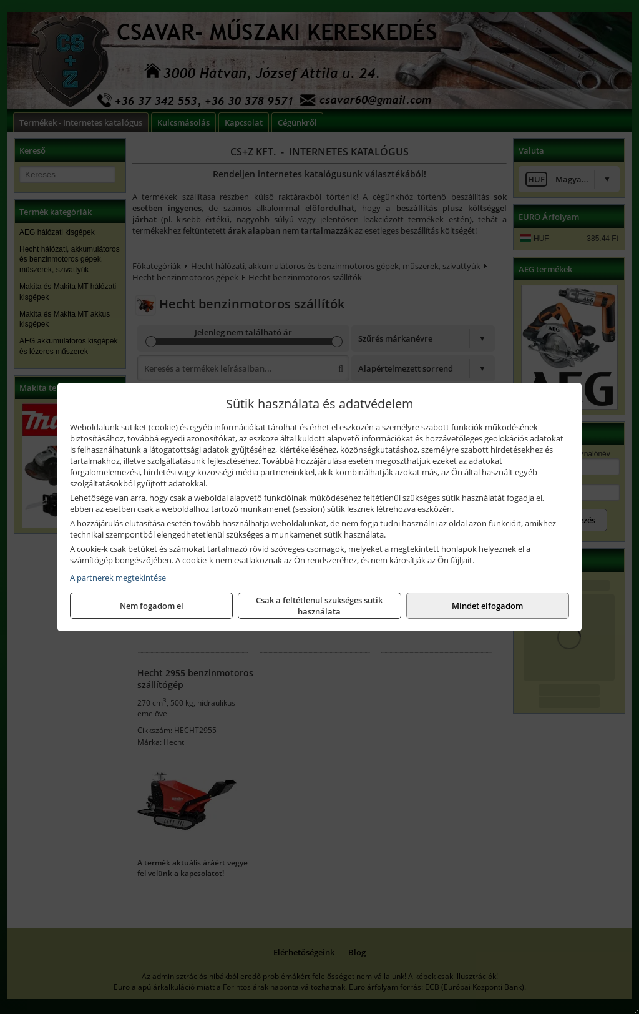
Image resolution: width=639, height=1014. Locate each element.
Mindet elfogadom (487, 605)
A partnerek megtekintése (118, 577)
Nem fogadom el (151, 605)
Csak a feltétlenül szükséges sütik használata (319, 605)
